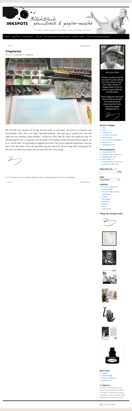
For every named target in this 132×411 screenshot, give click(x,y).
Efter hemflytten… (108, 137)
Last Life (38, 37)
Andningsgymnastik (108, 145)
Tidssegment (86, 46)
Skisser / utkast (78, 37)
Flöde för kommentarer (109, 378)
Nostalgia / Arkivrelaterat (110, 154)
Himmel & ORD (107, 189)
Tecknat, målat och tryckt (34, 177)
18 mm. (9, 46)
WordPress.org (106, 380)
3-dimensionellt (107, 152)
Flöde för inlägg (107, 376)
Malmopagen (106, 199)
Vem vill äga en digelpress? (112, 140)
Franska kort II (106, 142)
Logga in (105, 373)
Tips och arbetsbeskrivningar (98, 37)
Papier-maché (106, 159)
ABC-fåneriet (28, 37)
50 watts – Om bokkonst (110, 187)
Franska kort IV (107, 133)
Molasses (105, 204)
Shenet (104, 206)
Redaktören (29, 55)
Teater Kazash (106, 209)
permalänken (70, 177)
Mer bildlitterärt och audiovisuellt (57, 37)
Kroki (104, 130)
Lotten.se (105, 197)
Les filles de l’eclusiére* (110, 135)
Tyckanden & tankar (51, 177)
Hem (7, 37)
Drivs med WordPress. (109, 405)
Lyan (103, 128)
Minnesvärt (105, 201)
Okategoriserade (107, 157)
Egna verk (16, 37)
